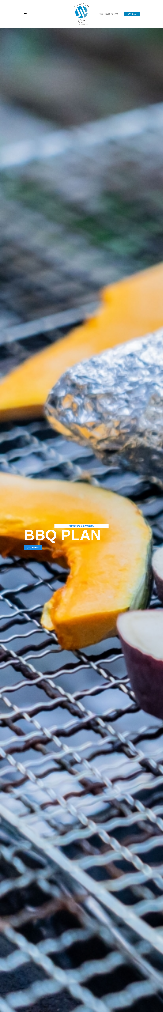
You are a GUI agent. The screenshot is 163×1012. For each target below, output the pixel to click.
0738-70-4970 (112, 14)
